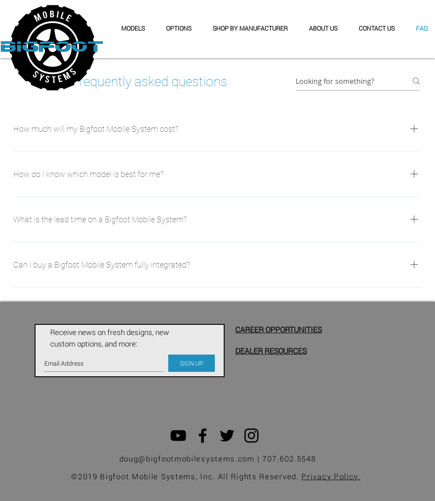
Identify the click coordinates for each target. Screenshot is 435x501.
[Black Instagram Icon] (251, 435)
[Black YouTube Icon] (178, 435)
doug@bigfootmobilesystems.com (187, 459)
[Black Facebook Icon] (202, 435)
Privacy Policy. (330, 476)
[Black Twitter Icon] (227, 435)
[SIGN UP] (191, 363)
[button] (246, 28)
